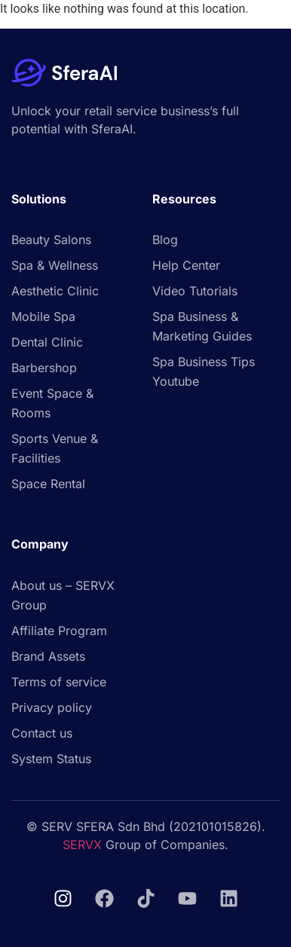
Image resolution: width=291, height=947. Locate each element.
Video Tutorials (194, 290)
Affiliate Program (59, 630)
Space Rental (48, 483)
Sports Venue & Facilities (54, 448)
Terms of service (58, 681)
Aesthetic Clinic (55, 290)
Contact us (41, 733)
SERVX (82, 844)
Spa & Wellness (54, 265)
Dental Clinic (47, 342)
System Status (51, 758)
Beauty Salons (51, 239)
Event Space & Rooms (52, 403)
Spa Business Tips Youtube (203, 371)
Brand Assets (48, 656)
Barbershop (44, 367)
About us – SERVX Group (63, 595)
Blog (165, 239)
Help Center (186, 265)
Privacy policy (51, 707)
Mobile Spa (43, 316)
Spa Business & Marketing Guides (202, 326)
